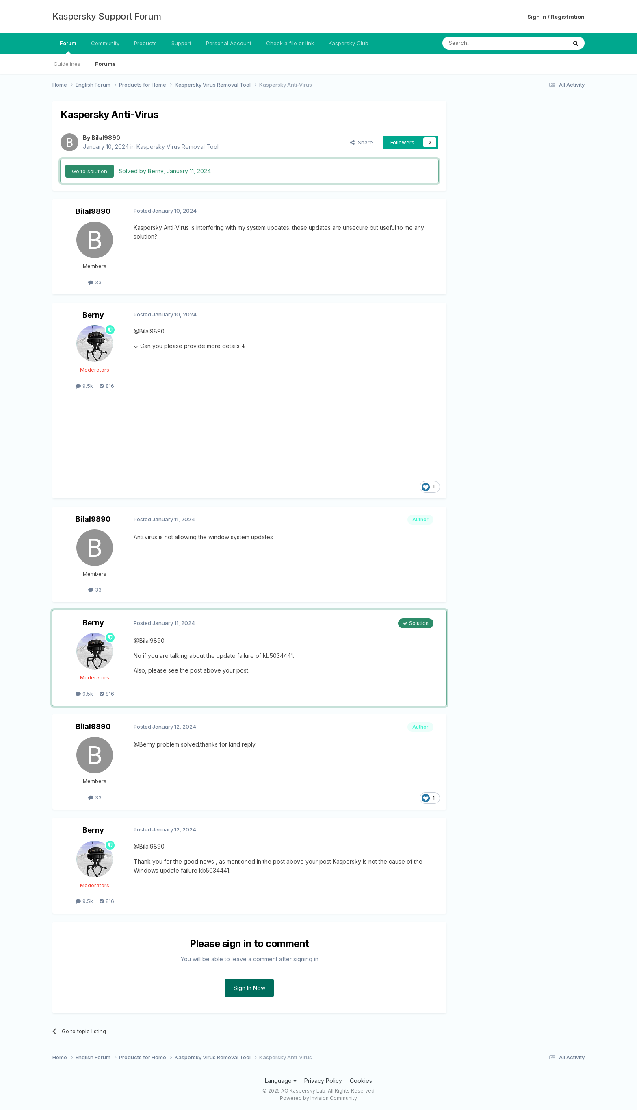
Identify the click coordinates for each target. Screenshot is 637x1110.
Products (145, 43)
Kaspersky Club (348, 43)
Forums (105, 64)
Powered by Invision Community (318, 1098)
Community (105, 43)
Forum (68, 47)
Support (181, 43)
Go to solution (89, 171)
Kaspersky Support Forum (106, 16)
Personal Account (228, 43)
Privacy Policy (323, 1080)
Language (281, 1080)
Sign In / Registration (556, 16)
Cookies (361, 1080)
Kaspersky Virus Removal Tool (177, 146)
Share (361, 142)
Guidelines (67, 64)
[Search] (483, 43)
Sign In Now (249, 987)
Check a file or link (290, 43)
